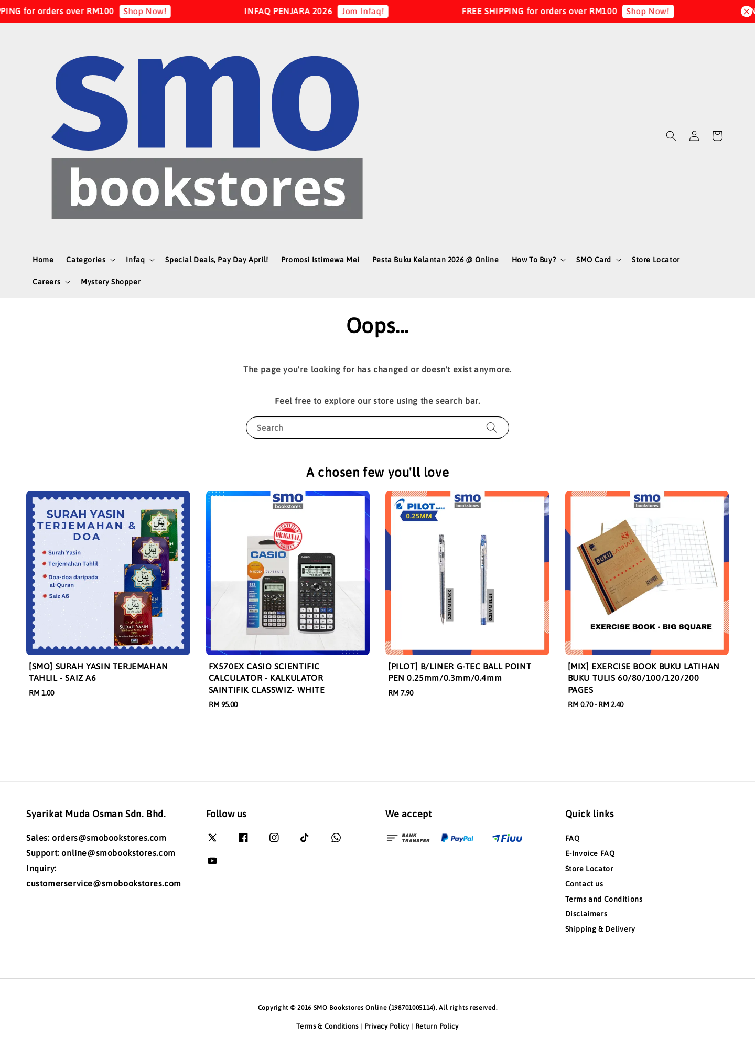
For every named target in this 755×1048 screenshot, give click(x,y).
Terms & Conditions (327, 1026)
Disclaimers (586, 914)
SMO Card (593, 259)
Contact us (584, 884)
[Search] (492, 427)
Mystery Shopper (111, 281)
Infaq (135, 259)
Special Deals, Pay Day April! (216, 259)
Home (43, 259)
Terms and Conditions (604, 899)
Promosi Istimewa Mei (320, 259)
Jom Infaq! (378, 11)
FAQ (572, 838)
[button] (671, 135)
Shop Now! (159, 11)
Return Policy (437, 1026)
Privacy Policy (386, 1026)
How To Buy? (534, 259)
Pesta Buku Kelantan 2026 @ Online (435, 259)
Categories (85, 259)
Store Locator (656, 259)
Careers (46, 281)
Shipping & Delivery (600, 929)
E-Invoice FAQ (590, 853)
